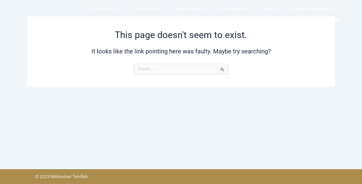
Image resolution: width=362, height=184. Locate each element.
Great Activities (192, 8)
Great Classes (149, 8)
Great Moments (237, 8)
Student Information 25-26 (315, 8)
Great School (107, 8)
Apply (272, 8)
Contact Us (275, 20)
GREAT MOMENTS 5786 (317, 20)
